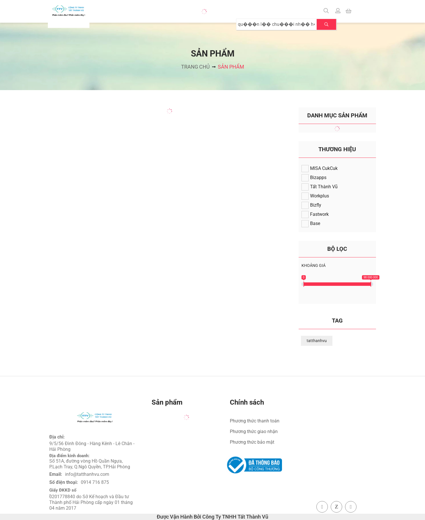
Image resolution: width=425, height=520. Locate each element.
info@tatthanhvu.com (87, 474)
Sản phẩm (231, 67)
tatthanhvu (317, 340)
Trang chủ (195, 67)
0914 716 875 (95, 482)
